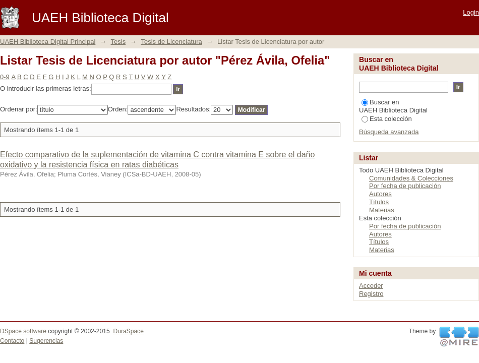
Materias (381, 210)
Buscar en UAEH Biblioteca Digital (393, 106)
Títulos (379, 202)
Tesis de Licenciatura (171, 41)
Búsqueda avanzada (389, 132)
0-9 (5, 77)
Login (471, 12)
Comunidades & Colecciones (411, 178)
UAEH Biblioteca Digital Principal (47, 41)
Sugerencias (46, 340)
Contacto (12, 340)
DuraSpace (128, 331)
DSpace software (23, 331)
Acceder (371, 285)
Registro (371, 293)
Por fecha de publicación (405, 186)
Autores (380, 194)
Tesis (118, 41)
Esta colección (387, 119)
